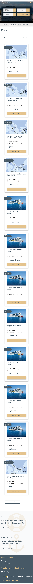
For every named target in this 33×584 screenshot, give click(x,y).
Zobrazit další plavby (12, 503)
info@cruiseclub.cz (7, 562)
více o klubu (6, 529)
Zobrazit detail (17, 77)
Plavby (5, 25)
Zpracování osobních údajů (9, 581)
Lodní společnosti (24, 25)
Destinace (13, 25)
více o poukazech (8, 549)
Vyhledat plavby (23, 15)
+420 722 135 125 (7, 565)
